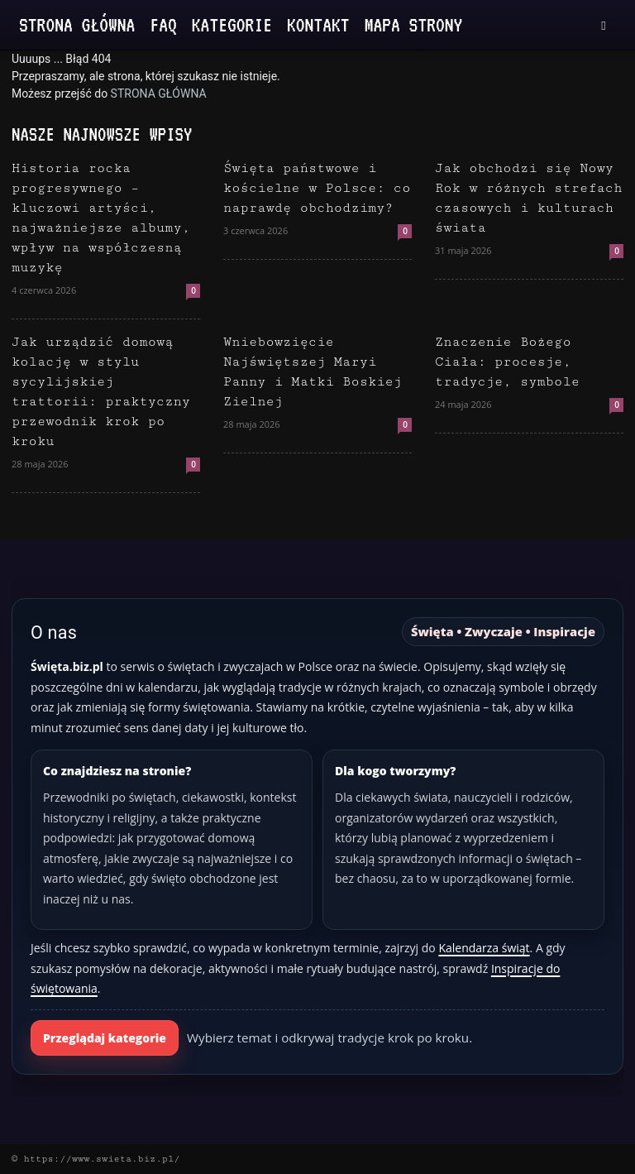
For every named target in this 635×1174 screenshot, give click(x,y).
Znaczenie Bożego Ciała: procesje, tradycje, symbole (507, 362)
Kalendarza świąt (483, 948)
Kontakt (318, 24)
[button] (603, 25)
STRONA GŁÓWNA (159, 93)
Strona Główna (77, 24)
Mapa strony (414, 24)
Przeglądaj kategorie (104, 1038)
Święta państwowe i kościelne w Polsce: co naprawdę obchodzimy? (316, 188)
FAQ (163, 24)
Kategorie (232, 24)
